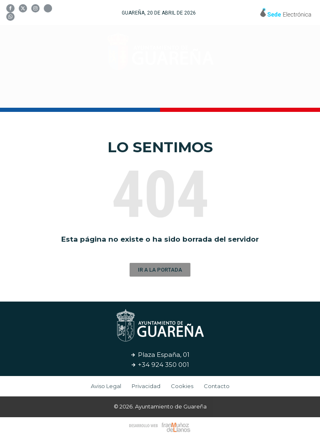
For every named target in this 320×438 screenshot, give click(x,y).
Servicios (224, 95)
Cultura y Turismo (157, 95)
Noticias (269, 95)
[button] (160, 270)
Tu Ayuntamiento (71, 95)
